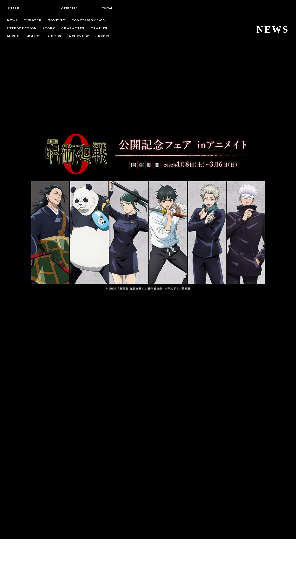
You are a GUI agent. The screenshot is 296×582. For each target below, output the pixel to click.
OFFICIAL (69, 8)
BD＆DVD (34, 36)
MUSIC (13, 36)
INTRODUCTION (23, 28)
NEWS (12, 20)
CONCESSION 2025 (90, 20)
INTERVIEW (81, 36)
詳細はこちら (43, 477)
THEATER (33, 20)
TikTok (108, 8)
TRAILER (102, 28)
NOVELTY (57, 20)
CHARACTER (76, 28)
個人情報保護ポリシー (130, 554)
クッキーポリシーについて (163, 554)
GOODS (57, 36)
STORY (51, 28)
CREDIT (105, 36)
